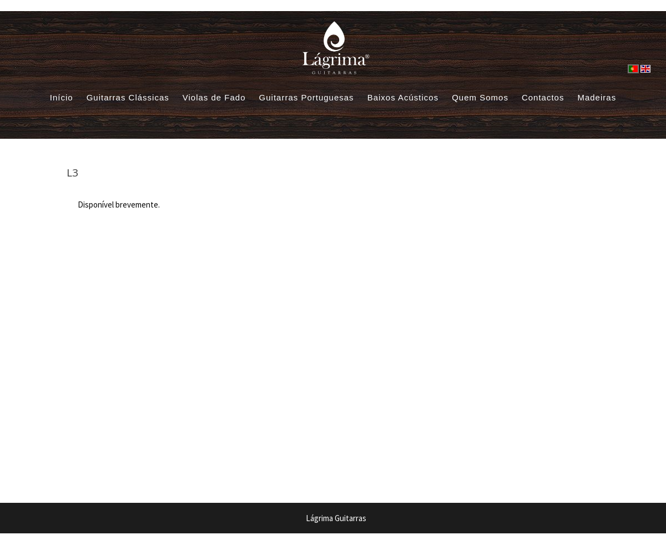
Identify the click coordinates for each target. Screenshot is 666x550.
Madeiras (596, 97)
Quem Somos (480, 97)
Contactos (543, 97)
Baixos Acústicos (403, 97)
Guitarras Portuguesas (306, 97)
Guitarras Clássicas (128, 97)
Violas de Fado (214, 97)
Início (61, 97)
